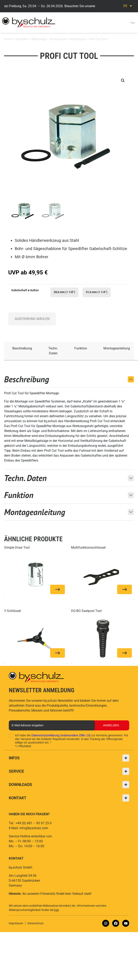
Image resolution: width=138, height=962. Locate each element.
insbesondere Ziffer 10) (75, 735)
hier (56, 910)
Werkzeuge (77, 39)
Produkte (22, 39)
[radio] (64, 292)
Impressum (16, 923)
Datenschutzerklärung (45, 735)
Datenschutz (35, 923)
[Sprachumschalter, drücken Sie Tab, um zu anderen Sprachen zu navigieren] (127, 6)
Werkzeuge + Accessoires (49, 39)
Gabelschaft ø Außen (25, 290)
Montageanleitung (116, 348)
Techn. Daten (53, 350)
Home (8, 39)
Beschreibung (22, 348)
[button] (132, 22)
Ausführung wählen (32, 319)
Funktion (80, 348)
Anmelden (111, 725)
